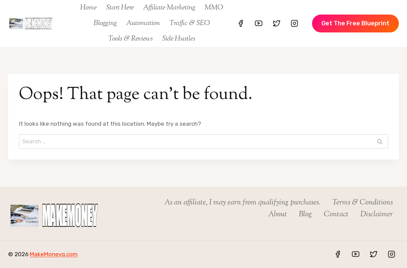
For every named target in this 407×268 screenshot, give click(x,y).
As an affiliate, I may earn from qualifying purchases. (242, 202)
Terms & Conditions (362, 202)
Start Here (120, 8)
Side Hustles (178, 39)
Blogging (105, 23)
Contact (336, 214)
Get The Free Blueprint (355, 23)
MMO (214, 8)
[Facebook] (240, 23)
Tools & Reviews (130, 39)
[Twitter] (276, 23)
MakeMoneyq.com (54, 254)
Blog (305, 214)
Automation (143, 23)
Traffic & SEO (189, 23)
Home (88, 8)
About (277, 214)
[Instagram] (294, 23)
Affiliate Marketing (169, 8)
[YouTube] (258, 23)
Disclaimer (376, 214)
